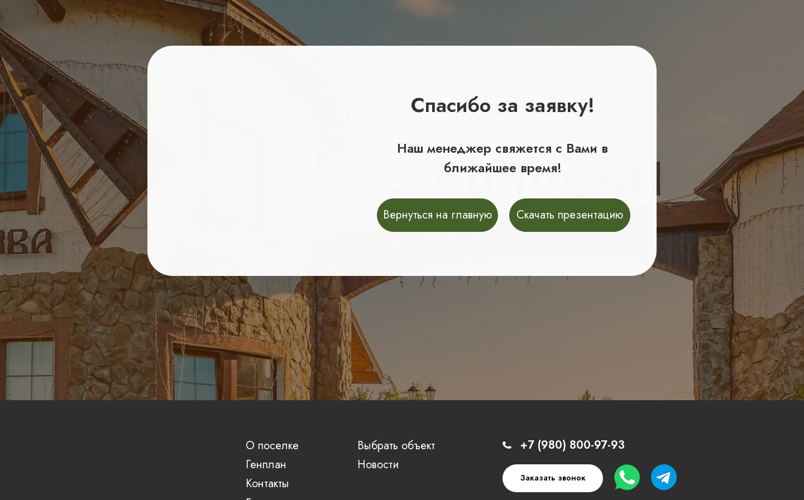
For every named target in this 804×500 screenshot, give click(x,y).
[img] (121, 467)
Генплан (266, 465)
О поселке (272, 446)
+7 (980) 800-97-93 (572, 445)
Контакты (267, 483)
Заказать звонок (553, 477)
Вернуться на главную (437, 215)
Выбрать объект (396, 446)
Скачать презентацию (569, 215)
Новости (378, 465)
